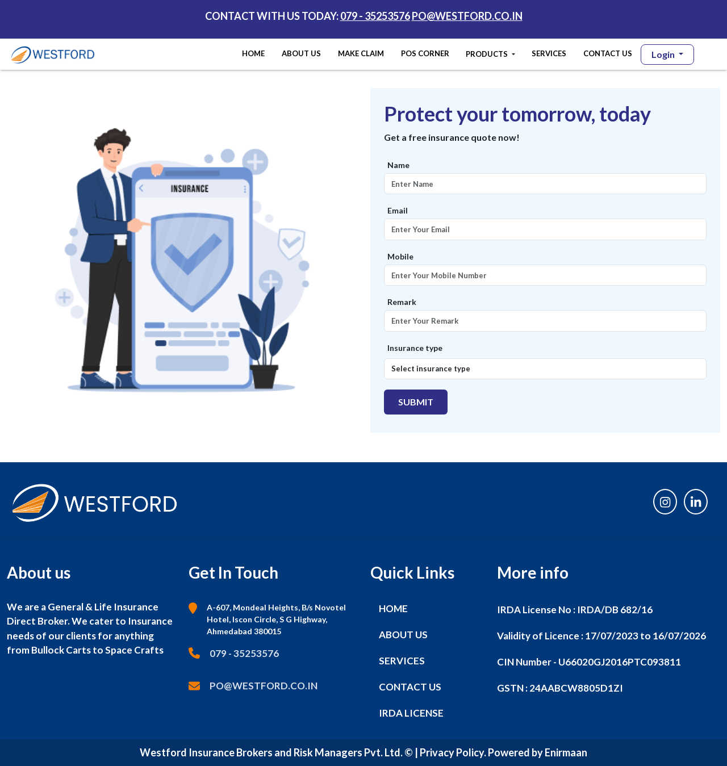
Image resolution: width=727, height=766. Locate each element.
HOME (255, 53)
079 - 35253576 (375, 16)
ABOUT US (301, 53)
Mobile (400, 256)
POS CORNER (425, 53)
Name (398, 165)
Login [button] (663, 54)
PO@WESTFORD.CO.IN (467, 16)
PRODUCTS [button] (487, 53)
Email (397, 210)
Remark (401, 302)
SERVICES (549, 53)
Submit (415, 401)
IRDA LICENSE (411, 713)
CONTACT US (607, 53)
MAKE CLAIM (361, 53)
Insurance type (414, 348)
